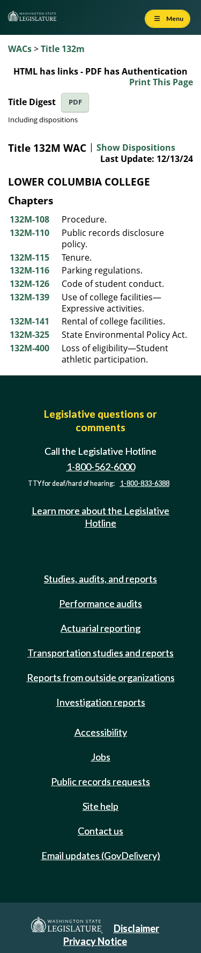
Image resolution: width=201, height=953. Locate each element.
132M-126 (29, 284)
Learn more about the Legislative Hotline (100, 517)
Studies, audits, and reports (100, 579)
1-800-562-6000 (100, 466)
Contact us (100, 831)
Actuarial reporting (100, 628)
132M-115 (29, 257)
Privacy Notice (95, 941)
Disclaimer (136, 928)
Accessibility (101, 732)
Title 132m (63, 49)
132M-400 (29, 348)
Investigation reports (100, 702)
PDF (75, 102)
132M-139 (29, 297)
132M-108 (29, 219)
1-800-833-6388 (144, 483)
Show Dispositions (135, 147)
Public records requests (100, 781)
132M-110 (29, 233)
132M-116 (29, 270)
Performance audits (100, 603)
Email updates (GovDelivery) (100, 855)
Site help (100, 806)
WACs (20, 49)
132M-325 (29, 335)
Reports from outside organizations (101, 677)
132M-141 (29, 321)
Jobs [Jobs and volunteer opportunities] (100, 757)
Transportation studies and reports (100, 653)
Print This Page (161, 82)
